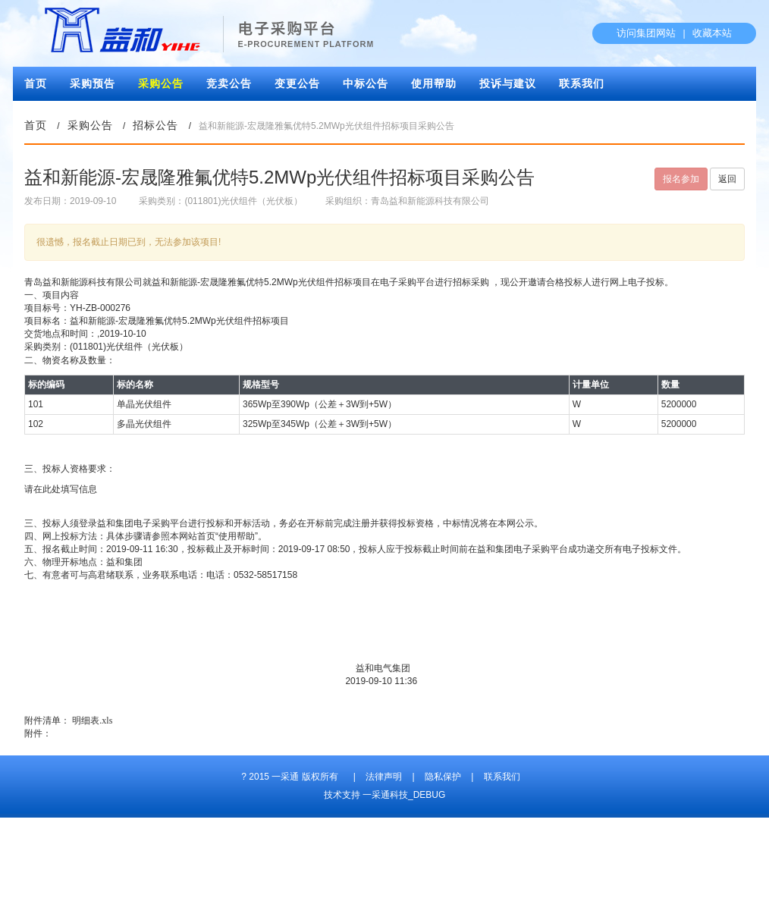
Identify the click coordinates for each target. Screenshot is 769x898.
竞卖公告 (229, 83)
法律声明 (384, 776)
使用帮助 (434, 83)
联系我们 (581, 83)
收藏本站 (712, 33)
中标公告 (365, 83)
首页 (35, 83)
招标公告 (155, 125)
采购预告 (92, 83)
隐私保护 (443, 776)
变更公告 (297, 83)
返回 (727, 179)
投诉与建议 (507, 83)
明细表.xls (92, 720)
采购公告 (161, 83)
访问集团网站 (646, 33)
